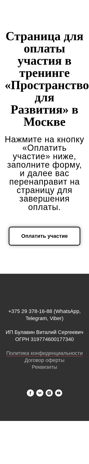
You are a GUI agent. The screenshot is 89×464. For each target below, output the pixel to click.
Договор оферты (44, 360)
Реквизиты (44, 367)
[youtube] (58, 395)
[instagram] (49, 395)
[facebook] (30, 395)
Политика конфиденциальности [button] (44, 353)
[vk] (39, 395)
